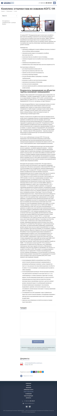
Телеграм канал (29, 406)
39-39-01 (45, 3)
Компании (28, 383)
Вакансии (28, 387)
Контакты (28, 397)
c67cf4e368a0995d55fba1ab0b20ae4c (33, 363)
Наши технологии (28, 391)
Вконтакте (26, 406)
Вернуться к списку (26, 376)
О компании (28, 393)
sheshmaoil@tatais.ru (29, 403)
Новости (4, 15)
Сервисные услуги (28, 389)
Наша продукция (28, 395)
